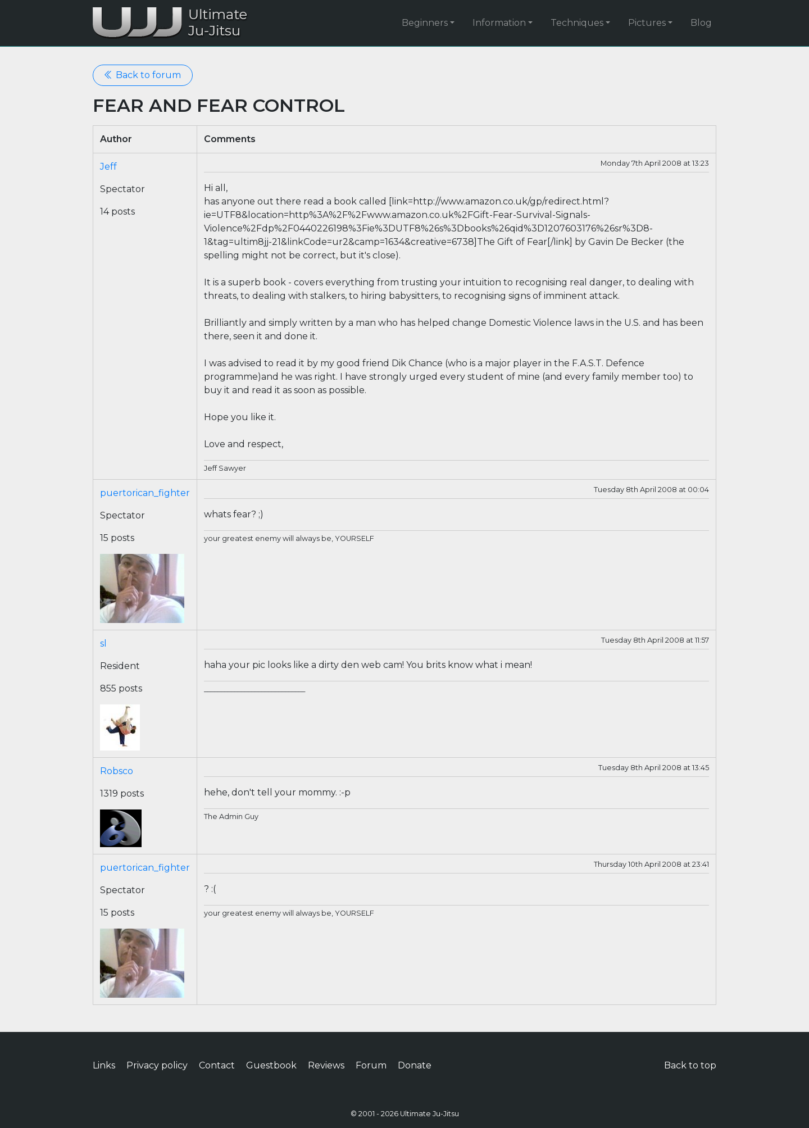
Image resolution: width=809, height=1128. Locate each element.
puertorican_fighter (145, 493)
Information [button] (499, 22)
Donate (414, 1065)
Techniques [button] (577, 22)
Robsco (116, 771)
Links (104, 1065)
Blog (701, 22)
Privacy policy (157, 1065)
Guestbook (271, 1065)
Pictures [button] (647, 22)
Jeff (108, 166)
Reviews (326, 1065)
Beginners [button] (425, 22)
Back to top (690, 1065)
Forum (371, 1065)
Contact (217, 1065)
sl (103, 643)
